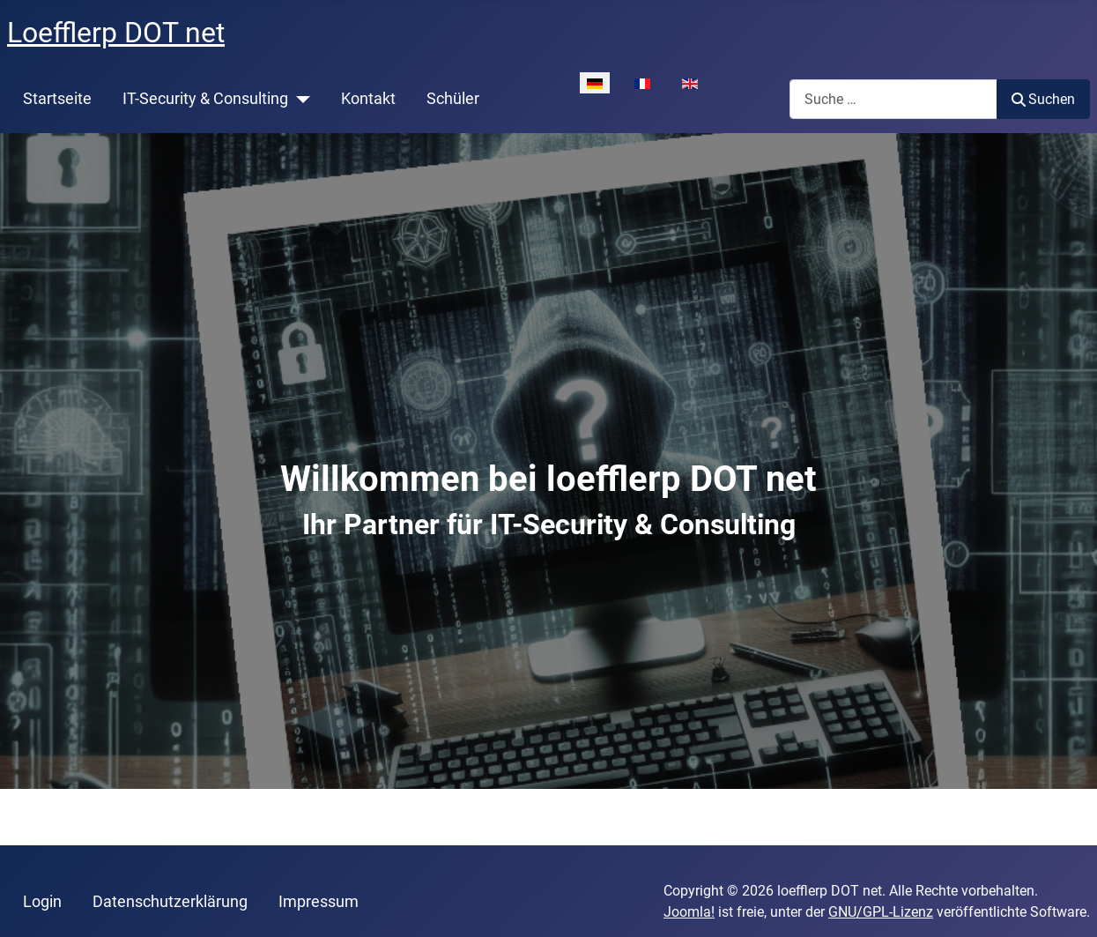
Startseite (57, 99)
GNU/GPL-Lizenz (880, 912)
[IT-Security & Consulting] (299, 98)
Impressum (318, 902)
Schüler (452, 99)
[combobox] (893, 99)
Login (42, 902)
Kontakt (368, 99)
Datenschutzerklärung (170, 902)
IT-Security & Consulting (205, 99)
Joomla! (689, 912)
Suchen (1043, 99)
